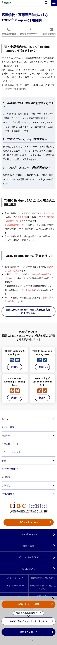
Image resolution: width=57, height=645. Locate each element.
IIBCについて (28, 568)
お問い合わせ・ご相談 (28, 604)
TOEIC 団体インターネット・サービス (28, 621)
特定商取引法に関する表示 (43, 578)
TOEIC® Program (28, 534)
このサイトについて (14, 578)
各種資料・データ (10, 444)
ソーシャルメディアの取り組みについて (43, 587)
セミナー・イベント (11, 452)
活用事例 (6, 477)
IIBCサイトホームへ (28, 522)
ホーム (5, 419)
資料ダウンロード (28, 632)
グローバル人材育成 (28, 557)
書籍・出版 (28, 545)
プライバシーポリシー (14, 586)
